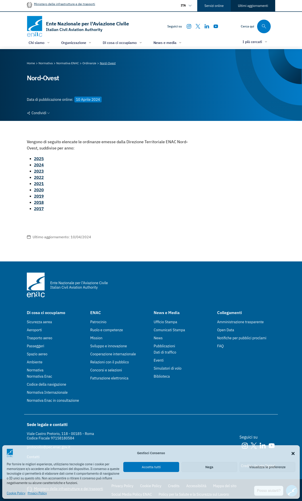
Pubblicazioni (164, 346)
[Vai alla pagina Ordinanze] (89, 63)
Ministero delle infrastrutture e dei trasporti (64, 4)
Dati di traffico (165, 352)
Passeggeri (35, 346)
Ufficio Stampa (165, 322)
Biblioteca (162, 376)
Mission (96, 338)
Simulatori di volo (167, 368)
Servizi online (214, 6)
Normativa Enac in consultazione (53, 400)
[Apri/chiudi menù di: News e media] (168, 42)
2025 (39, 158)
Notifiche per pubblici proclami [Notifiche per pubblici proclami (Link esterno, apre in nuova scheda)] (241, 338)
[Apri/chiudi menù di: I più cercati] (255, 41)
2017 (39, 208)
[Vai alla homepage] (78, 26)
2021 (39, 183)
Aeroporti (34, 330)
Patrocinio (98, 322)
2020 (39, 190)
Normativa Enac (39, 376)
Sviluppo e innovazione (108, 346)
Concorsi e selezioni (106, 370)
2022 (39, 177)
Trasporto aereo (39, 338)
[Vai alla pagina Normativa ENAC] (67, 63)
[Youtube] (215, 26)
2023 (39, 171)
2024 (39, 165)
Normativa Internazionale (47, 392)
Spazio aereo (37, 354)
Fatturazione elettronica (109, 378)
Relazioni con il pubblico (109, 362)
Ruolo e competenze (106, 330)
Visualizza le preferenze (267, 467)
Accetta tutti (151, 467)
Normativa (35, 370)
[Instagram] (189, 26)
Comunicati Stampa (169, 330)
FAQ (220, 346)
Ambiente (34, 362)
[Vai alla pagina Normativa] (46, 63)
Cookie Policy (16, 493)
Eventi (159, 360)
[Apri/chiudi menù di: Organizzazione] (76, 42)
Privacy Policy (37, 493)
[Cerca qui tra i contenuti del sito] (256, 26)
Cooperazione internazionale (113, 354)
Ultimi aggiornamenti (253, 6)
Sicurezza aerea (39, 322)
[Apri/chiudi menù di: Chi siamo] (39, 42)
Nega (209, 467)
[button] (293, 453)
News (158, 338)
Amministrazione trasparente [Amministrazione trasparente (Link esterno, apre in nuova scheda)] (240, 322)
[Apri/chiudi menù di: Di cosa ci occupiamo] (123, 42)
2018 (39, 202)
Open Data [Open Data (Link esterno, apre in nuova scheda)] (225, 330)
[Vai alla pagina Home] (31, 63)
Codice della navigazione (46, 384)
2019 (39, 196)
